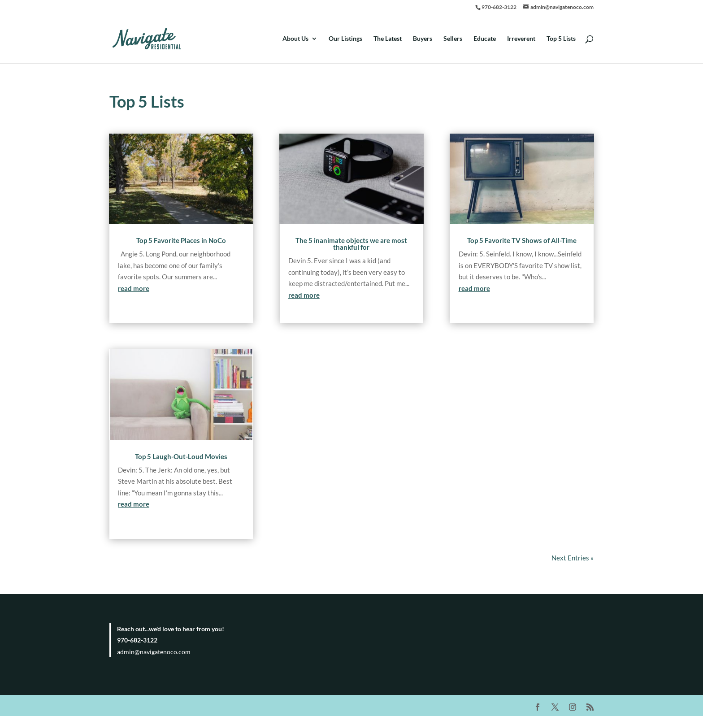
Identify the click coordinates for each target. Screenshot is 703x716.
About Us (295, 38)
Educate (484, 38)
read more (133, 288)
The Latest (387, 38)
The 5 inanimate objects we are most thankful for (351, 243)
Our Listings (345, 38)
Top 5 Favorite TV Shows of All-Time (522, 240)
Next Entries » (572, 558)
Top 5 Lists (561, 38)
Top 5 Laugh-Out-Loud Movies (181, 456)
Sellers (452, 38)
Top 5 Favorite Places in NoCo (181, 240)
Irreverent (521, 38)
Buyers (422, 38)
